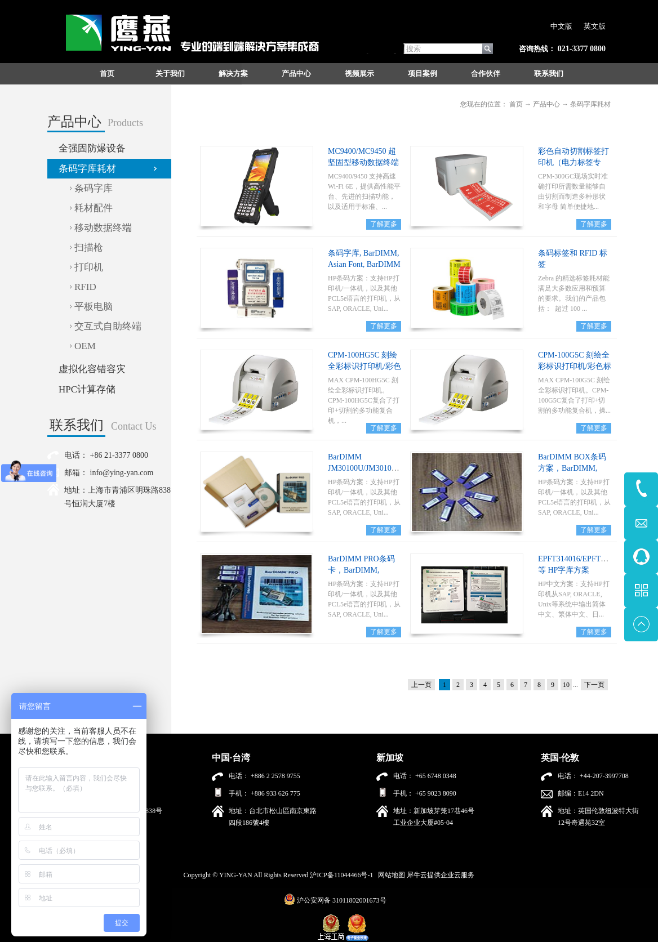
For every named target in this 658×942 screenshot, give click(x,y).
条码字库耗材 (590, 104)
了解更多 (383, 224)
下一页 (594, 685)
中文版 (561, 26)
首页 (107, 73)
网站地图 (390, 875)
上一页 (421, 685)
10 (566, 685)
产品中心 (546, 104)
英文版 (595, 26)
